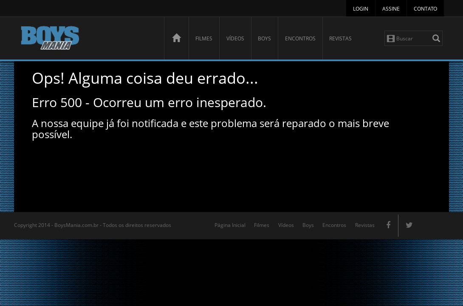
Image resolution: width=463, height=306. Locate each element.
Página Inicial (230, 225)
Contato (425, 8)
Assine (391, 8)
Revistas (340, 38)
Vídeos (235, 38)
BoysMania (87, 39)
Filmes (203, 38)
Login (360, 8)
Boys (264, 38)
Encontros (300, 38)
